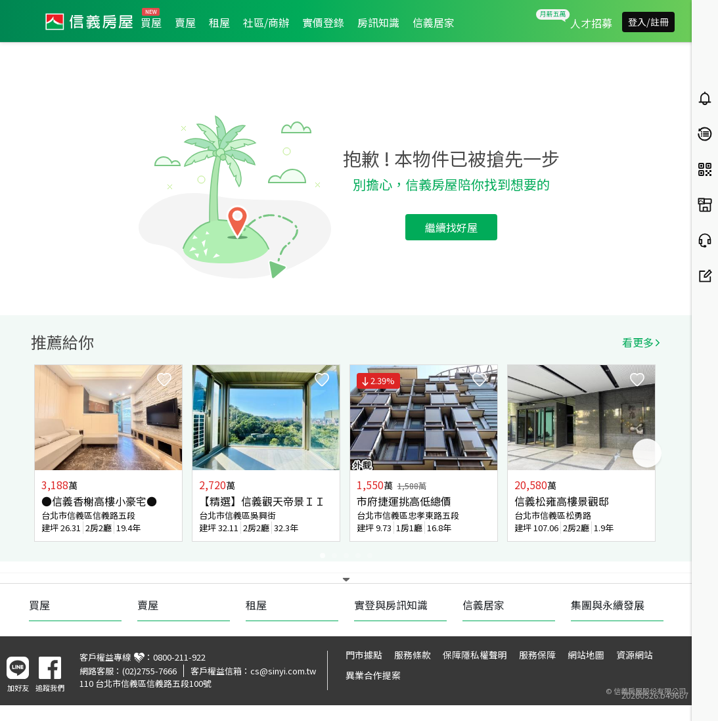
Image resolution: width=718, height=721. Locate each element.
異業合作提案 (373, 675)
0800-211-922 (179, 657)
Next (647, 453)
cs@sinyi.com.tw (283, 671)
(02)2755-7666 (149, 671)
